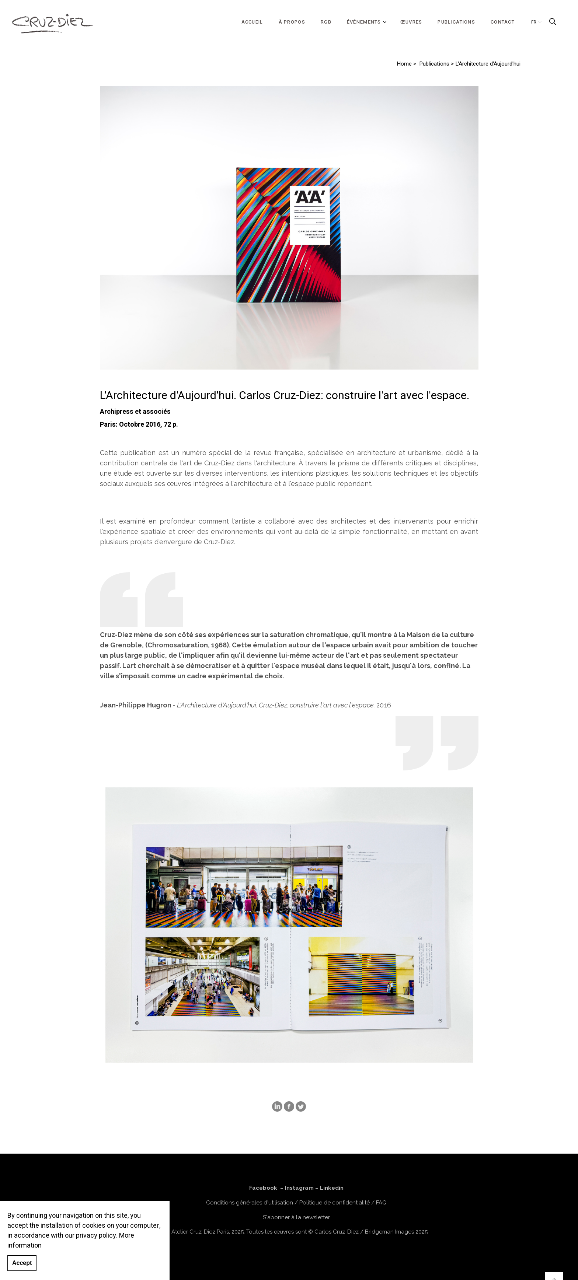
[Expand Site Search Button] (553, 22)
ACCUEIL (252, 21)
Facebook (263, 1188)
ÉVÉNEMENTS (364, 21)
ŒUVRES (411, 21)
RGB (326, 21)
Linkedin (332, 1188)
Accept (22, 1263)
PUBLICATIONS (456, 21)
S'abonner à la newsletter (296, 1217)
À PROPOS (292, 21)
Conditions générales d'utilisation (249, 1202)
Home (404, 64)
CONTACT (503, 21)
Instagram (299, 1188)
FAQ (381, 1202)
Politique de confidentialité (334, 1202)
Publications (434, 64)
